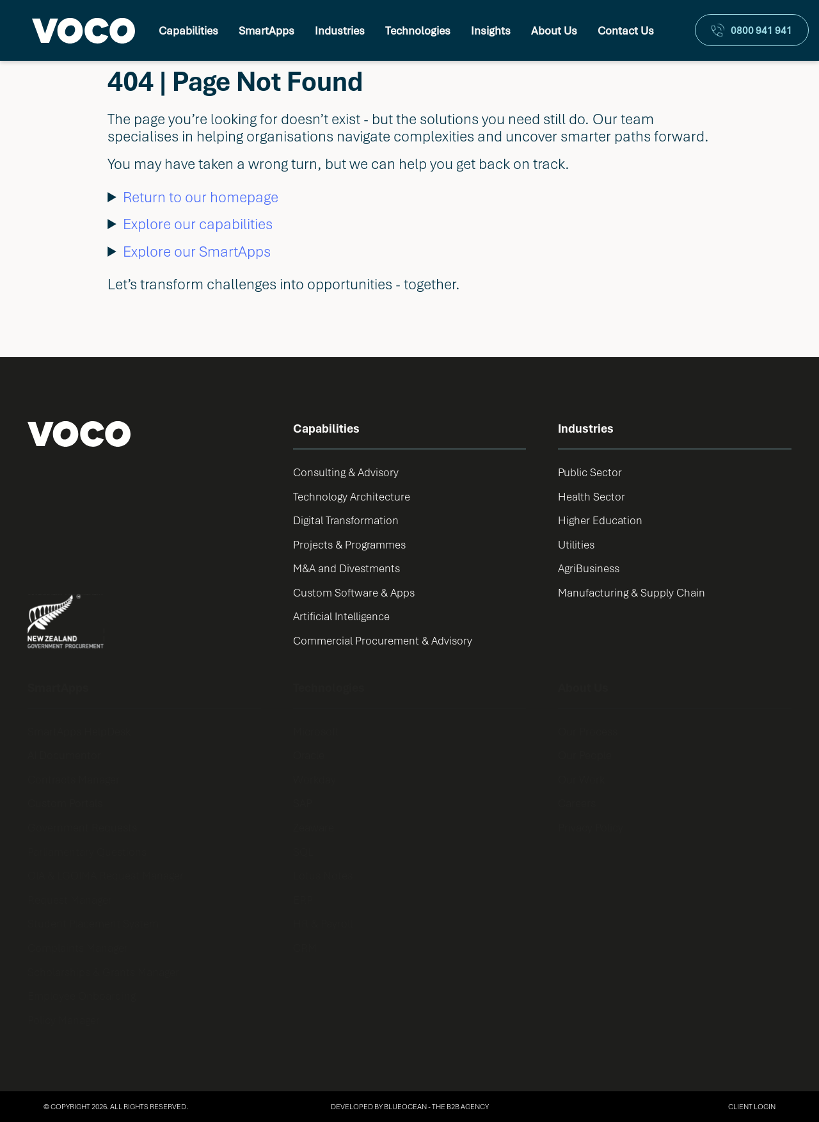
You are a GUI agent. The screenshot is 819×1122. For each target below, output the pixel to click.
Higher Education (600, 520)
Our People (585, 755)
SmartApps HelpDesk (79, 731)
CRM (305, 947)
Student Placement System (93, 923)
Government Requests (82, 827)
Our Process (587, 731)
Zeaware (313, 827)
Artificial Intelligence (341, 616)
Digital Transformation (346, 520)
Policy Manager (64, 1020)
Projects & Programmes (349, 544)
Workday (314, 779)
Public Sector (590, 472)
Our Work (581, 779)
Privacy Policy (590, 827)
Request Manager (70, 899)
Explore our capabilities (198, 224)
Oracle (308, 755)
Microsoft (316, 731)
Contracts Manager (74, 779)
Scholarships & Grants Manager (103, 972)
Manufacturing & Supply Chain (631, 592)
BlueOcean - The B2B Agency (436, 1106)
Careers (577, 803)
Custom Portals (65, 803)
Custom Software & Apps (354, 592)
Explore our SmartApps (197, 251)
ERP (303, 899)
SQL (303, 851)
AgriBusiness (588, 568)
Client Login (751, 1106)
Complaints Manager (78, 947)
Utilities (576, 544)
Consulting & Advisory (346, 472)
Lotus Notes (323, 875)
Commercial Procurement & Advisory (382, 640)
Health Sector (591, 496)
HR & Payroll (323, 923)
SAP (302, 803)
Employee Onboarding (82, 995)
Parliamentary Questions (87, 851)
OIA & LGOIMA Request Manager (106, 875)
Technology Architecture (351, 496)
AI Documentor (64, 755)
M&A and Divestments (346, 568)
